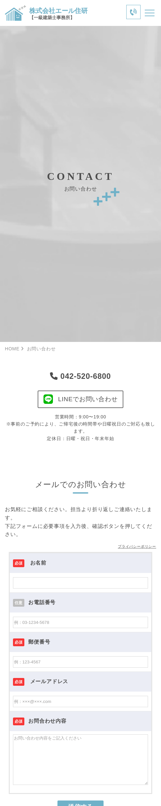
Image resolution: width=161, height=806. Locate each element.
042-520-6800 (80, 376)
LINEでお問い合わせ (80, 399)
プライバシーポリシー (137, 547)
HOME (12, 348)
